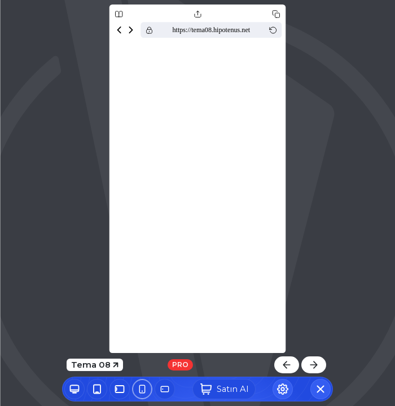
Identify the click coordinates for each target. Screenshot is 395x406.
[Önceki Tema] (286, 364)
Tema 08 (94, 365)
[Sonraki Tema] (313, 364)
